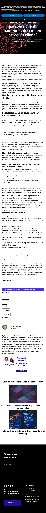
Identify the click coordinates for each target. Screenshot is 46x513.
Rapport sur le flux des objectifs (11, 210)
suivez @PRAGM (8, 464)
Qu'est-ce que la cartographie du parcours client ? (15, 286)
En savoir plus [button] (23, 510)
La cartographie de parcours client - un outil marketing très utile (19, 289)
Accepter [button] (34, 506)
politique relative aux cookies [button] (7, 500)
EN (34, 5)
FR (36, 5)
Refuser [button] (12, 506)
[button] (28, 5)
